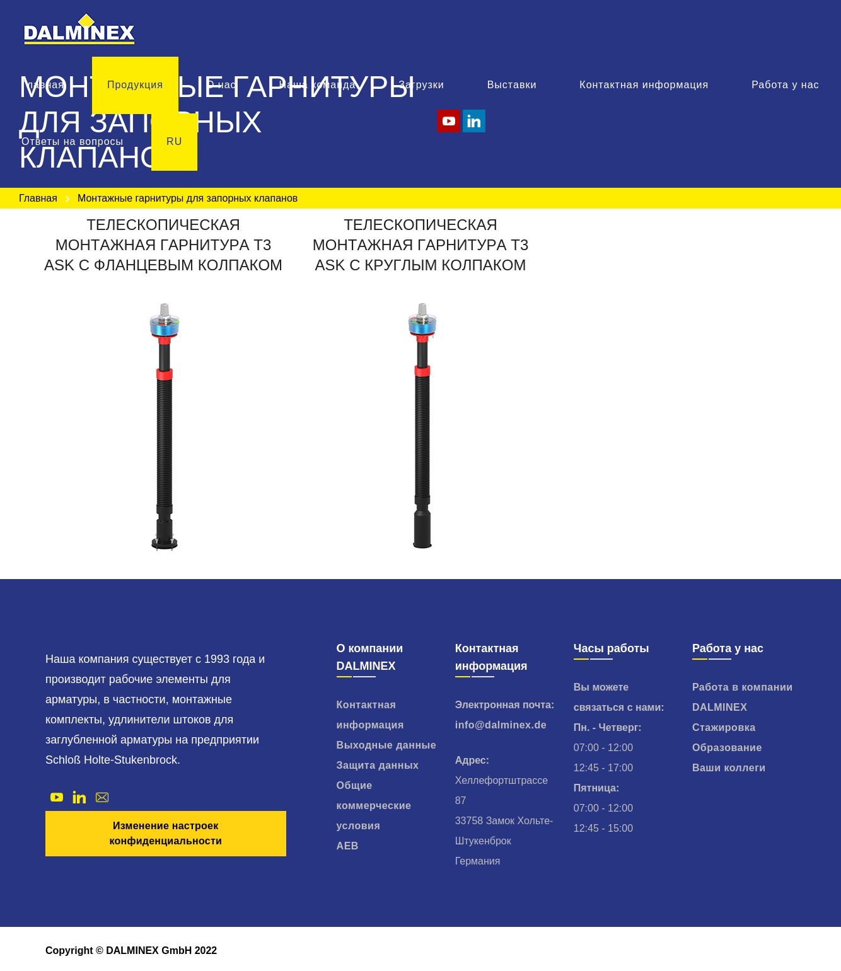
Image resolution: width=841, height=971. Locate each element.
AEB (348, 846)
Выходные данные (387, 745)
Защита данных (378, 765)
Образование (727, 747)
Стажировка (724, 727)
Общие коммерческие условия (374, 805)
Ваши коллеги (729, 767)
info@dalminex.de (501, 725)
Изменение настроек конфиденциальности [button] (165, 833)
